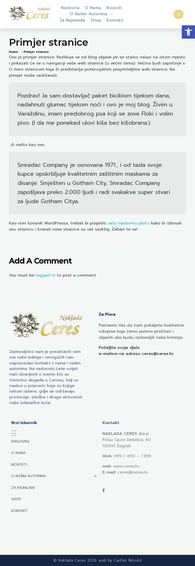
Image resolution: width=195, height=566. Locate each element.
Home (13, 52)
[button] (188, 32)
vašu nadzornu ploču (129, 223)
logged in (46, 275)
